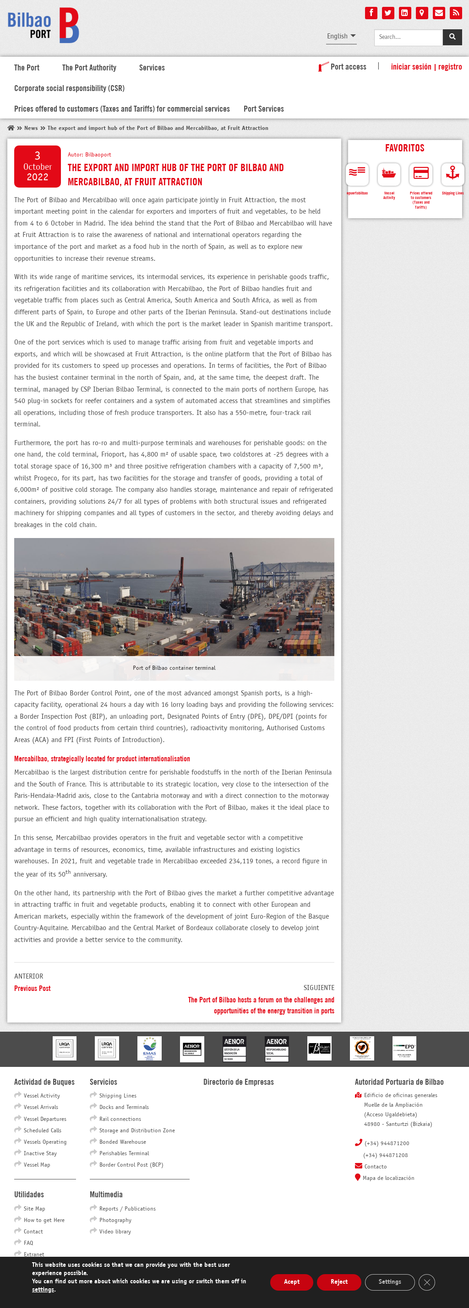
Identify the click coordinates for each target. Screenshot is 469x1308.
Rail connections (120, 1119)
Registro (450, 66)
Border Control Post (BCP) (131, 1165)
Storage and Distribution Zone (137, 1131)
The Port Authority (89, 67)
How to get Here (44, 1220)
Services (152, 67)
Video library (115, 1232)
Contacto (376, 1167)
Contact (33, 1232)
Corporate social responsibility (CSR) (69, 87)
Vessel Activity (42, 1096)
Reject (339, 1282)
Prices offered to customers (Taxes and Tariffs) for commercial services (122, 108)
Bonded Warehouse (122, 1142)
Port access (340, 66)
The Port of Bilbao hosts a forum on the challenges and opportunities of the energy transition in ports (261, 1004)
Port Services (264, 108)
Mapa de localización (388, 1178)
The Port (26, 67)
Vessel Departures (45, 1119)
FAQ (28, 1243)
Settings (390, 1282)
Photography (115, 1220)
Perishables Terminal (124, 1154)
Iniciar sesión (411, 66)
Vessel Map (37, 1165)
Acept (292, 1282)
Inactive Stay (40, 1154)
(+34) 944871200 (387, 1144)
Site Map (34, 1209)
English (337, 36)
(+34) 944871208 (385, 1155)
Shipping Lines (117, 1096)
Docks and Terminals (124, 1107)
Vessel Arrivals (41, 1107)
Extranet (34, 1255)
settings (43, 1290)
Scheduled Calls (42, 1131)
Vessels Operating (45, 1142)
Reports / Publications (127, 1209)
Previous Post (32, 987)
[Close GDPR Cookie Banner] (427, 1282)
